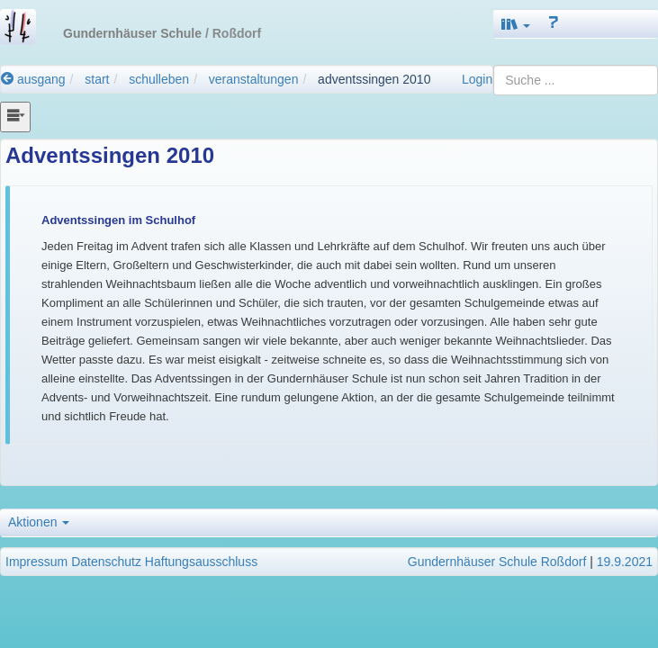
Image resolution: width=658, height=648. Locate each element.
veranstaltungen (254, 79)
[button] (515, 24)
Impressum (36, 561)
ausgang (33, 79)
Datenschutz (106, 561)
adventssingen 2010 (374, 79)
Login (477, 79)
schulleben (159, 79)
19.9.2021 (625, 561)
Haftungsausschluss (201, 561)
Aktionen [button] (38, 522)
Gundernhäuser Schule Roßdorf (497, 561)
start (97, 79)
